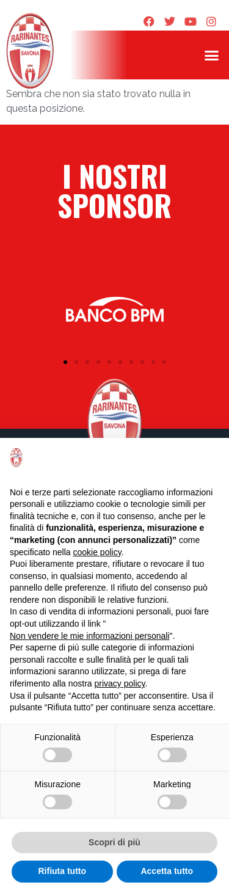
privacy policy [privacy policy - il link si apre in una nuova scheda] (120, 683)
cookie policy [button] (97, 552)
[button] (212, 55)
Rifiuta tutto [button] (62, 871)
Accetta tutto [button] (166, 871)
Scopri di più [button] (114, 842)
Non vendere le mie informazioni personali (89, 636)
